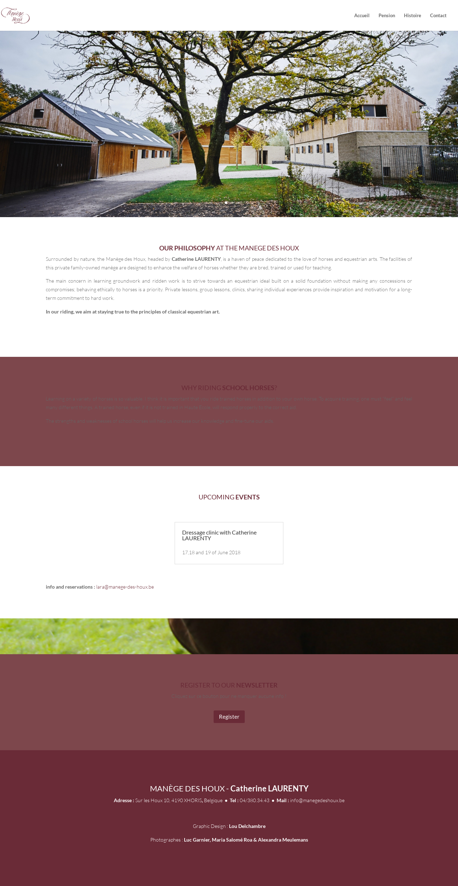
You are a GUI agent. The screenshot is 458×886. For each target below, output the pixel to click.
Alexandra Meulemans (283, 840)
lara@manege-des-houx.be (125, 587)
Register (229, 716)
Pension (387, 15)
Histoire (412, 15)
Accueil (362, 15)
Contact (438, 15)
